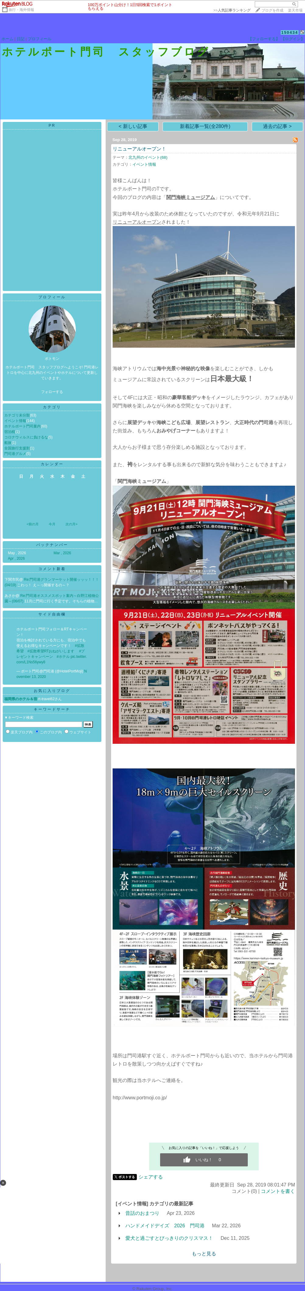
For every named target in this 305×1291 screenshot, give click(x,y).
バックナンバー (52, 545)
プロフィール (39, 39)
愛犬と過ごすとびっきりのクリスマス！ (169, 1238)
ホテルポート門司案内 (22, 426)
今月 (52, 524)
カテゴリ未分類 (17, 415)
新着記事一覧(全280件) (205, 126)
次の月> (71, 524)
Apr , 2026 (16, 558)
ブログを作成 (272, 10)
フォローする (52, 392)
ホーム (7, 39)
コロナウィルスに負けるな (26, 437)
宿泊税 (9, 432)
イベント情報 (15, 421)
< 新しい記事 (133, 126)
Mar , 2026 (62, 553)
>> (232, 10)
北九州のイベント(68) (147, 157)
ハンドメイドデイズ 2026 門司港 (165, 1225)
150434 (289, 32)
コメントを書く (278, 1191)
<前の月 (32, 524)
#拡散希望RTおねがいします (50, 651)
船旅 (8, 443)
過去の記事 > (277, 126)
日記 (21, 39)
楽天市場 (295, 10)
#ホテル (63, 656)
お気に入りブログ (52, 691)
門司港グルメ (15, 454)
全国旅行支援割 (17, 448)
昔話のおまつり (142, 1213)
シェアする (150, 1176)
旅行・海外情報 (21, 10)
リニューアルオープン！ (139, 148)
